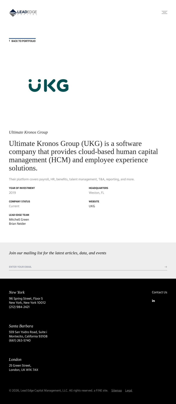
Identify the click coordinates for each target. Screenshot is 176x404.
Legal (128, 390)
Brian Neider (17, 223)
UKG (92, 206)
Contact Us (159, 292)
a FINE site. (101, 390)
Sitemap (116, 390)
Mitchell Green (19, 219)
